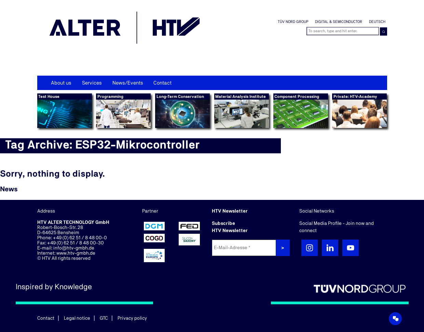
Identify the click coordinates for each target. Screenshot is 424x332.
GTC (104, 318)
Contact (162, 83)
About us (61, 83)
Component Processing (296, 96)
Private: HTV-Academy (355, 96)
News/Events (127, 83)
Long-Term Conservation (180, 96)
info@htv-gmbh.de (73, 248)
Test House (48, 96)
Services (92, 83)
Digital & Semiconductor (338, 22)
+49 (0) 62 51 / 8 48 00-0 (80, 237)
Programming (110, 96)
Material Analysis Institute (240, 96)
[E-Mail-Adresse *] (244, 248)
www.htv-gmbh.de (75, 253)
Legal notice (77, 318)
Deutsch (377, 22)
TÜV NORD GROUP (293, 22)
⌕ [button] (383, 31)
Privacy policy (132, 318)
